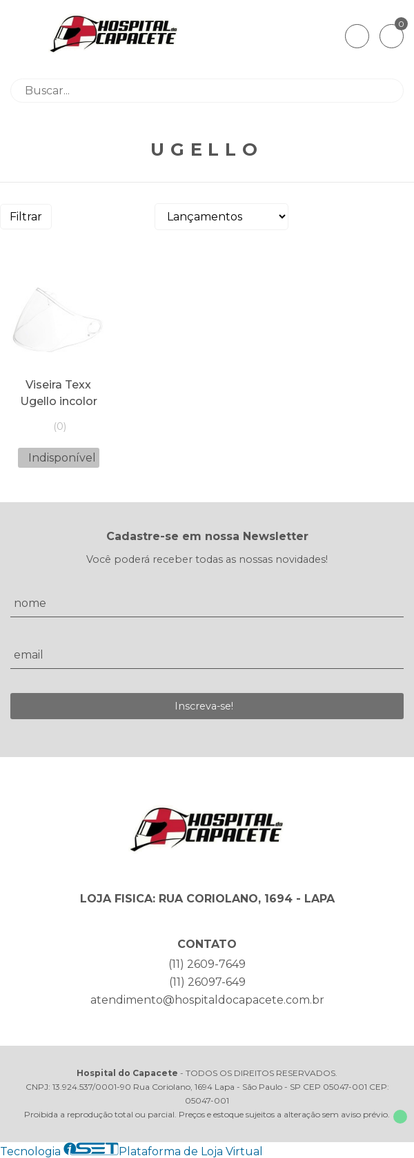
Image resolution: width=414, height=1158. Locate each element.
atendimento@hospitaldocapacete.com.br (207, 999)
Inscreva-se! (204, 706)
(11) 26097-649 (207, 982)
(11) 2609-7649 (207, 964)
